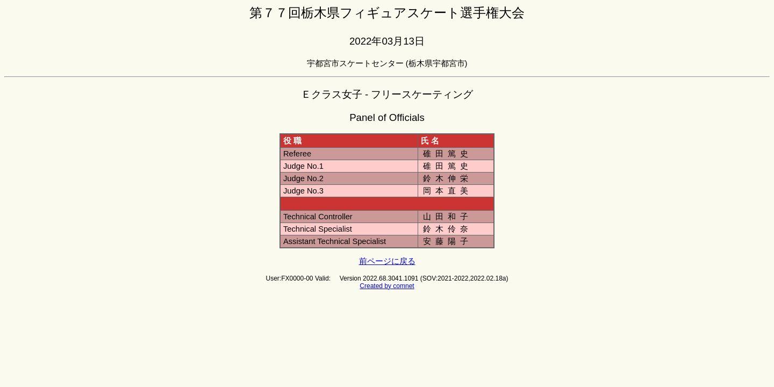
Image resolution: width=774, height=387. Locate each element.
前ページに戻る (387, 261)
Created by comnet (387, 286)
